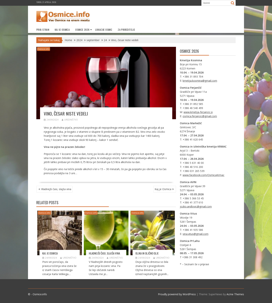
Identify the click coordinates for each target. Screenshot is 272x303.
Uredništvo (70, 119)
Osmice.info (43, 49)
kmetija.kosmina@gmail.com (200, 80)
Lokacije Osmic (103, 29)
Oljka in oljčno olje (147, 253)
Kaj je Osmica (62, 29)
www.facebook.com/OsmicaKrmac (203, 175)
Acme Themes (235, 294)
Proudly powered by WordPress (177, 294)
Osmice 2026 (82, 29)
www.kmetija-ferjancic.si (198, 112)
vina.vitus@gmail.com (195, 234)
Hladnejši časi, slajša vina (56, 189)
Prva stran (42, 29)
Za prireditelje (126, 29)
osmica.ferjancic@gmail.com (200, 116)
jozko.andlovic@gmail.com (196, 206)
